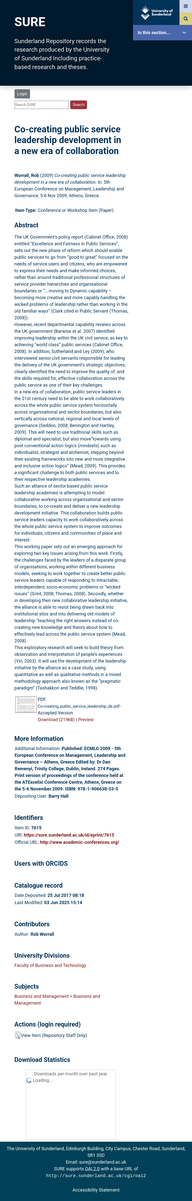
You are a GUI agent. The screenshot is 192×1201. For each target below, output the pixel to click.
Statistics (163, 143)
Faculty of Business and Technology (50, 965)
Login (22, 93)
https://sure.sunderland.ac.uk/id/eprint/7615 (69, 835)
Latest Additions (163, 127)
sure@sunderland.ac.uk (102, 1162)
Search (163, 111)
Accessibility (163, 190)
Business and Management (41, 996)
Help (163, 175)
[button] (17, 1035)
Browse (163, 96)
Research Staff (163, 159)
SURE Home (163, 48)
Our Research (163, 64)
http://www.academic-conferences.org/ (79, 842)
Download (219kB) (56, 719)
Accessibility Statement (96, 1189)
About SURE (163, 80)
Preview (86, 719)
